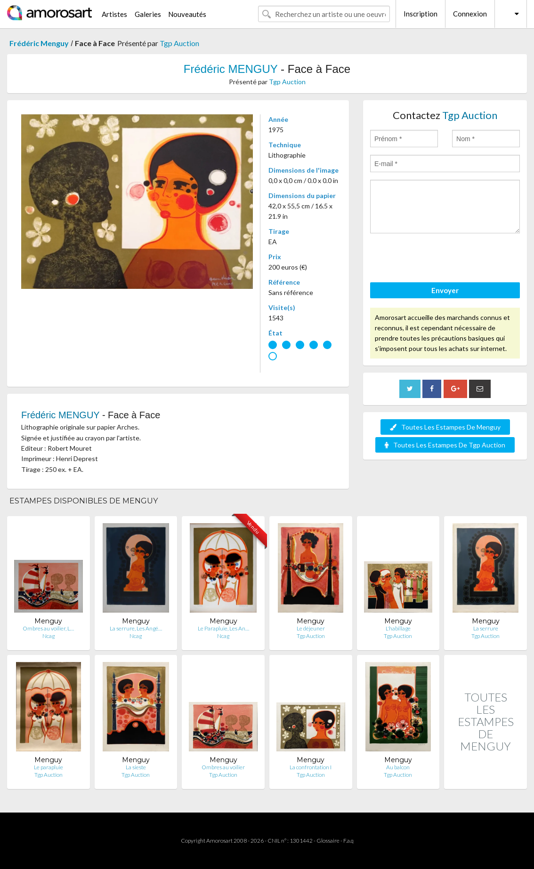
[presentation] (441, 259)
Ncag (48, 635)
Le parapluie (48, 767)
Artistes (114, 14)
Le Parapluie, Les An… (223, 628)
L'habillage (398, 628)
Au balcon (398, 767)
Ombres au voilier (223, 767)
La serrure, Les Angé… (136, 628)
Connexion (470, 13)
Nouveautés (187, 14)
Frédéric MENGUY (231, 69)
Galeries (148, 14)
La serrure (485, 628)
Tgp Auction (179, 43)
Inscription (420, 13)
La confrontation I (311, 767)
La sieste (136, 767)
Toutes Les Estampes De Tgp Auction (445, 445)
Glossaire (328, 840)
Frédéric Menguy (39, 43)
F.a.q (348, 840)
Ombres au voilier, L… (48, 628)
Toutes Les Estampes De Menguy (445, 427)
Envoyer (445, 290)
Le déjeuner (311, 628)
